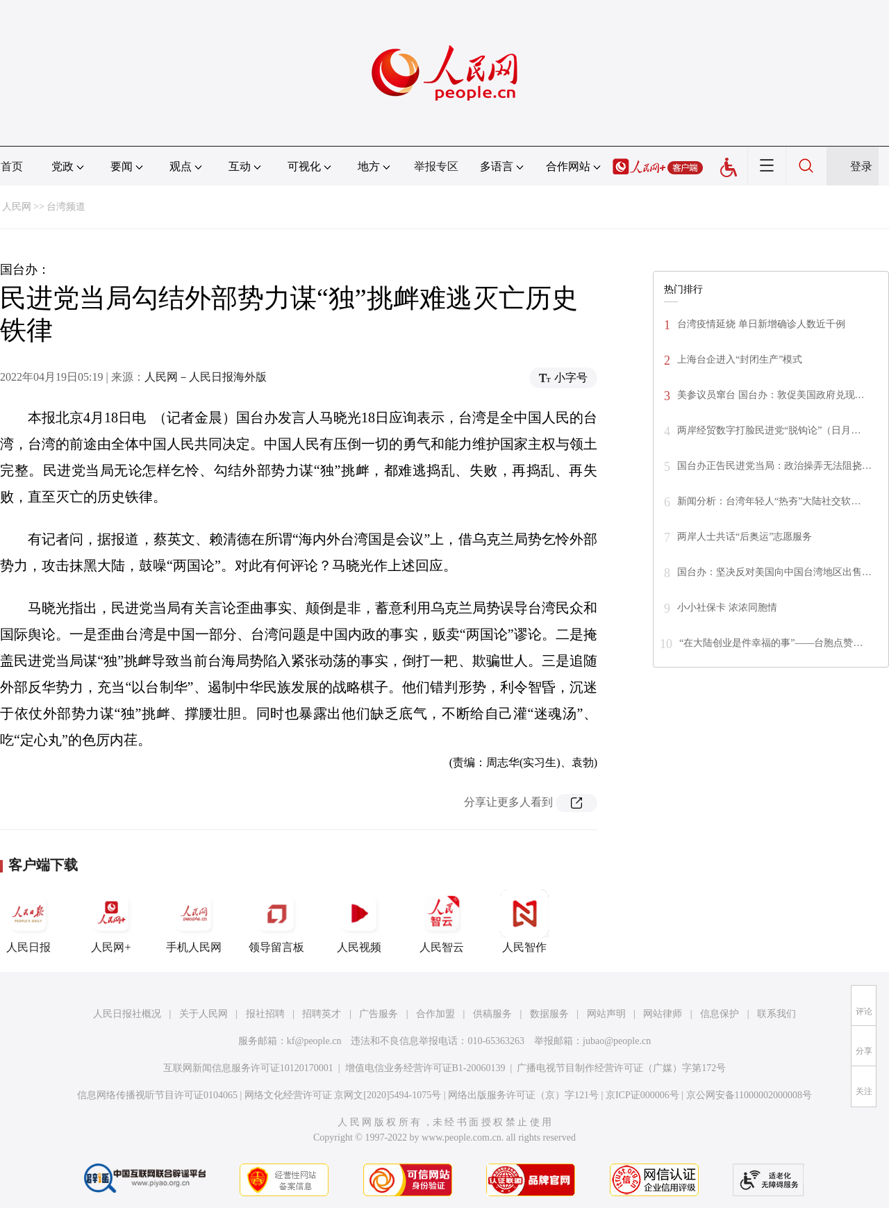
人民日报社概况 (127, 1014)
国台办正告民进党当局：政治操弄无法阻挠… (774, 466)
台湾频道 (66, 206)
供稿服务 (492, 1014)
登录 (861, 166)
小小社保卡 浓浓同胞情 (727, 607)
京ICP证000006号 (642, 1095)
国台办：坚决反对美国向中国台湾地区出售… (774, 572)
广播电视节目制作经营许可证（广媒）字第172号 (621, 1068)
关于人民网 (203, 1014)
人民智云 (441, 921)
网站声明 (606, 1014)
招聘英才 (321, 1014)
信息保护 (719, 1014)
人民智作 (524, 921)
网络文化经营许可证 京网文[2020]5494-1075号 (343, 1095)
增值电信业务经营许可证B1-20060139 (425, 1068)
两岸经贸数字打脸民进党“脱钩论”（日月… (769, 430)
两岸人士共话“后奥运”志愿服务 (744, 536)
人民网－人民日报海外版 (205, 377)
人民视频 (359, 921)
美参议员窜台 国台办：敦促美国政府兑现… (771, 395)
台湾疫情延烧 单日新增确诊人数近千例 (761, 324)
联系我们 (776, 1014)
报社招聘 (265, 1014)
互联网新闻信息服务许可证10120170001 (248, 1068)
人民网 (16, 206)
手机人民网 (194, 921)
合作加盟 (435, 1014)
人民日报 (28, 921)
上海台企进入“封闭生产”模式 (739, 359)
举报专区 (436, 166)
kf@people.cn (314, 1041)
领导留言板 (276, 921)
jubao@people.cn (617, 1041)
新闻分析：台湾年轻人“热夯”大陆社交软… (769, 501)
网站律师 (662, 1014)
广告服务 (378, 1014)
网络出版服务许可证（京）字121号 (523, 1095)
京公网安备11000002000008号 (749, 1095)
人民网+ (111, 921)
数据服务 (549, 1014)
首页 (12, 166)
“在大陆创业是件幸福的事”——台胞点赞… (771, 643)
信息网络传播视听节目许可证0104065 (157, 1095)
